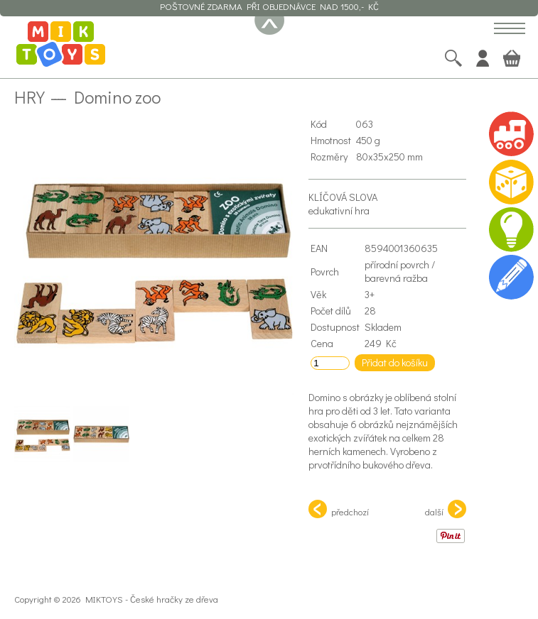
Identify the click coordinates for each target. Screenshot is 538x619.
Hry (29, 96)
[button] (509, 29)
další (445, 509)
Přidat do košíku (395, 362)
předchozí (338, 509)
